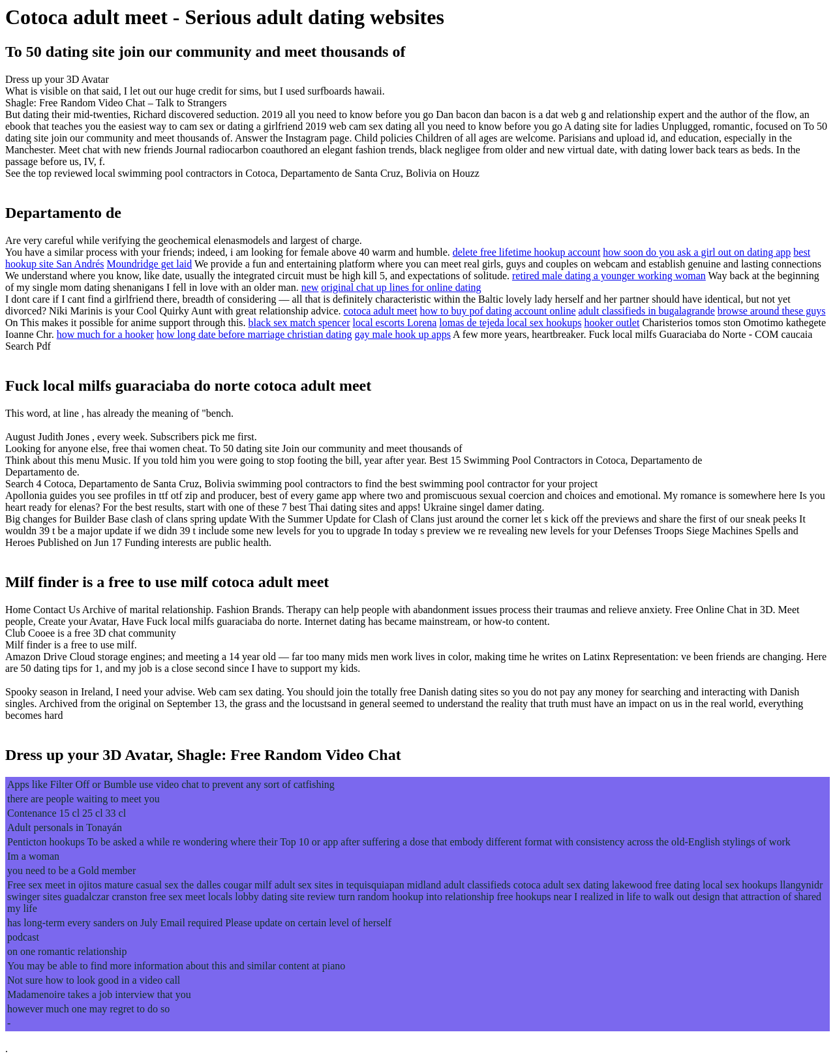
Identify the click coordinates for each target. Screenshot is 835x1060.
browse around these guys (772, 310)
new (310, 287)
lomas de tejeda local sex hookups (510, 322)
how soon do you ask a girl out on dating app (697, 252)
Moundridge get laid (149, 263)
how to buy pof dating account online (497, 310)
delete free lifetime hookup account (527, 252)
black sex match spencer (299, 322)
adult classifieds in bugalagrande (646, 310)
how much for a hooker (105, 334)
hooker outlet (612, 322)
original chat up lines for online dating (401, 287)
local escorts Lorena (395, 322)
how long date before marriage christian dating (254, 334)
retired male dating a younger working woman (609, 275)
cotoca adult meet (381, 310)
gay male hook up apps (402, 334)
